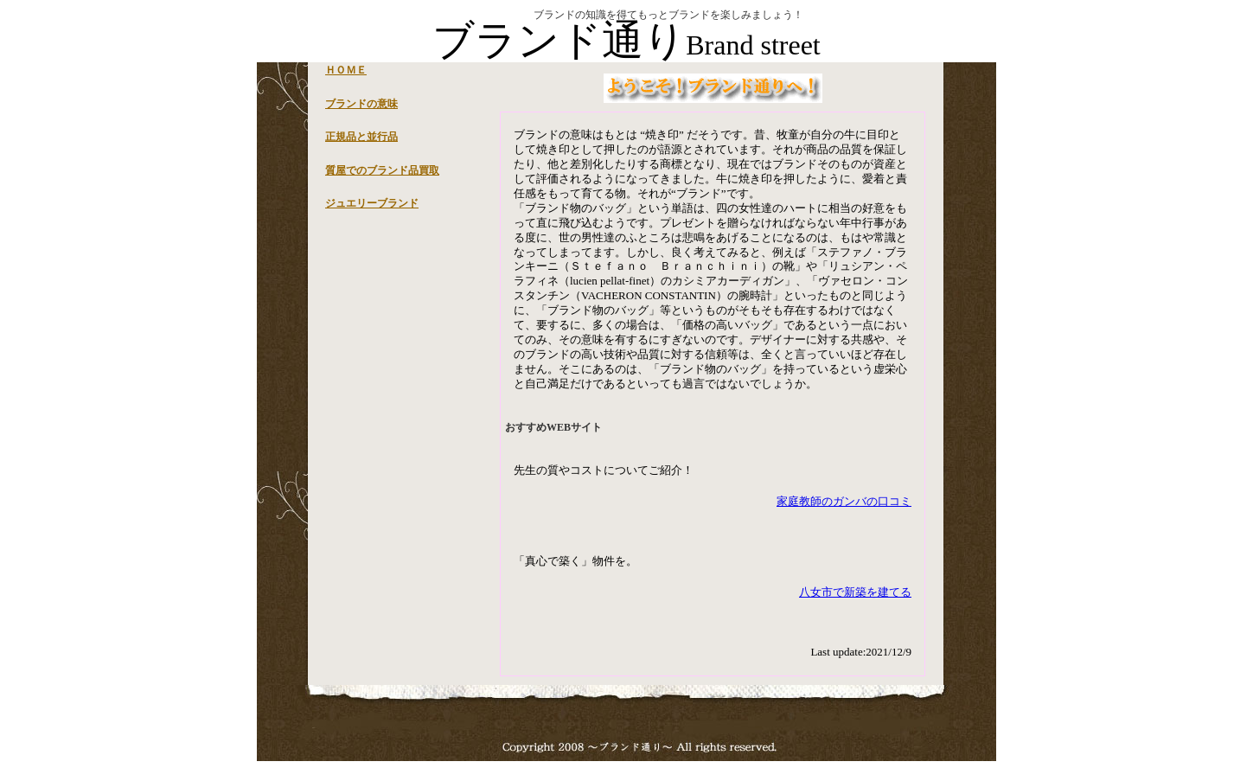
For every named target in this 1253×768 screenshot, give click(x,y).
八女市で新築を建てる (855, 592)
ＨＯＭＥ (346, 70)
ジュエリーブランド (372, 203)
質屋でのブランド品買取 (382, 170)
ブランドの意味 (361, 104)
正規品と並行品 (361, 137)
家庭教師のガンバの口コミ (844, 501)
